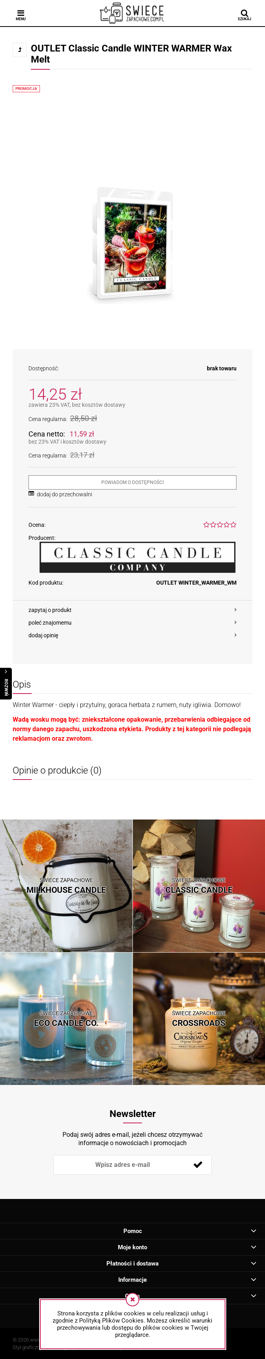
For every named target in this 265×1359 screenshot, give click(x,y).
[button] (132, 610)
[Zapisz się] (198, 1165)
